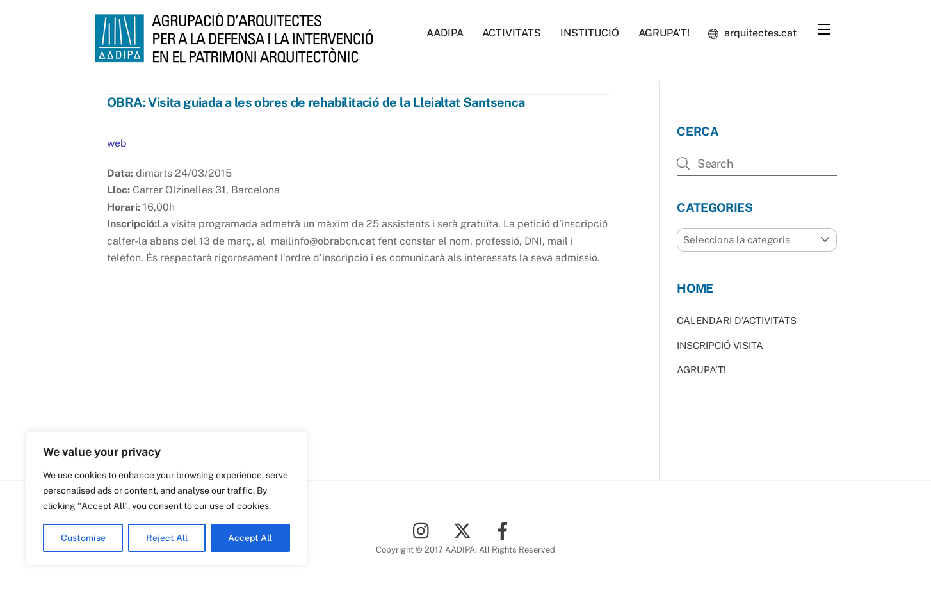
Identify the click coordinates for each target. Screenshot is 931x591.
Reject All (167, 538)
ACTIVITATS (511, 33)
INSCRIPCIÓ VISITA (720, 345)
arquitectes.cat (752, 33)
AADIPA (445, 33)
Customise (83, 538)
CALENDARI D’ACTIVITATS (737, 320)
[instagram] (424, 529)
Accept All (250, 538)
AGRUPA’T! (664, 33)
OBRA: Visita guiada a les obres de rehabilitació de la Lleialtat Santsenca (316, 102)
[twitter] (464, 529)
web (117, 143)
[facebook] (504, 529)
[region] (166, 498)
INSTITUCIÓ (589, 33)
